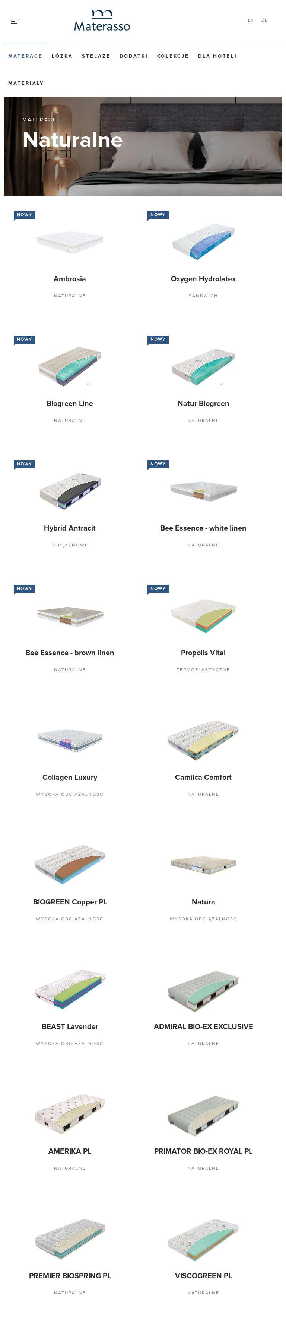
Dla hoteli (217, 56)
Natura (203, 902)
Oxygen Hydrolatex (203, 279)
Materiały (26, 83)
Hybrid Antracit (70, 528)
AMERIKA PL (69, 1151)
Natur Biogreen (203, 403)
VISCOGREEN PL (203, 1276)
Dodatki (134, 56)
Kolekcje (173, 56)
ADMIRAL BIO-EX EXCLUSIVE (203, 1026)
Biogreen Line (70, 403)
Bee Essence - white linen (203, 528)
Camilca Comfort (203, 777)
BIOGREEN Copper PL (70, 902)
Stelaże (96, 56)
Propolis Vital (203, 652)
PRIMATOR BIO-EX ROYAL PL (203, 1151)
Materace (25, 56)
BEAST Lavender (70, 1026)
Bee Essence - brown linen (69, 652)
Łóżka (62, 56)
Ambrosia (70, 279)
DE (264, 20)
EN (251, 20)
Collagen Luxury (69, 777)
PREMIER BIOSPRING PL (70, 1276)
